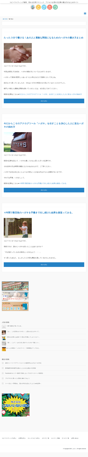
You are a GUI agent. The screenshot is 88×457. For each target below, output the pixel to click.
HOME (5, 19)
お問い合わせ (74, 438)
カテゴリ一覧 (45, 438)
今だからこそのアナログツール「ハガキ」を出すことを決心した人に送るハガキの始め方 (50, 94)
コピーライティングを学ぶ (9, 438)
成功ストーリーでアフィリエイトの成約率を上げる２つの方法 (23, 363)
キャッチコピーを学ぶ (34, 438)
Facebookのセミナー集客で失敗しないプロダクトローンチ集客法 (24, 373)
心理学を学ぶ (22, 438)
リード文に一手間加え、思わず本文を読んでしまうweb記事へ (23, 383)
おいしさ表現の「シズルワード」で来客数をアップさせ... (23, 348)
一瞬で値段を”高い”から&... (14, 326)
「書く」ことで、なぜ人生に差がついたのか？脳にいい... (23, 342)
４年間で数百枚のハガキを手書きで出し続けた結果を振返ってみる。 (43, 183)
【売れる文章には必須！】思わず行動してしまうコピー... (23, 337)
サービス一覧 (65, 438)
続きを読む (44, 101)
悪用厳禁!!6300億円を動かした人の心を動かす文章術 (20, 368)
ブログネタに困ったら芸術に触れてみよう (17, 378)
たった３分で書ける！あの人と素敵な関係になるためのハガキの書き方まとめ (43, 37)
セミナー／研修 (55, 438)
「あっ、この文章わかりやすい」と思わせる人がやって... (23, 331)
